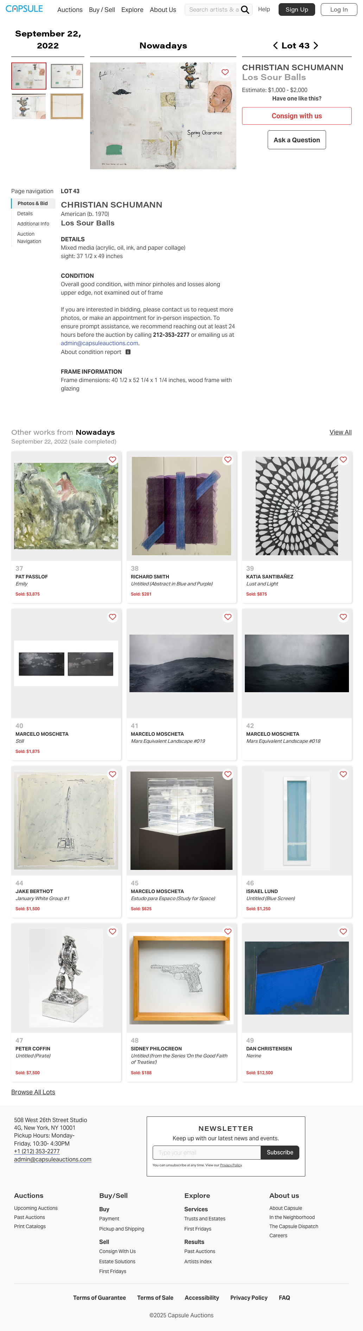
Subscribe (280, 1152)
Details (25, 213)
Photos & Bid (33, 203)
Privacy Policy (231, 1165)
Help (264, 9)
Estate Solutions (117, 1261)
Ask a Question (297, 140)
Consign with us (297, 116)
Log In (339, 9)
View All (341, 432)
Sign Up (297, 9)
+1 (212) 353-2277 (37, 1151)
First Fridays (112, 1271)
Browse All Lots (33, 1092)
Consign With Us (117, 1251)
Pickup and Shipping (121, 1229)
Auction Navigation (29, 237)
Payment (109, 1218)
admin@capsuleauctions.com (99, 343)
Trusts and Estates (204, 1218)
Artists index (198, 1261)
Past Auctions (199, 1251)
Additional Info (33, 224)
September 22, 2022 (48, 39)
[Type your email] (207, 1153)
